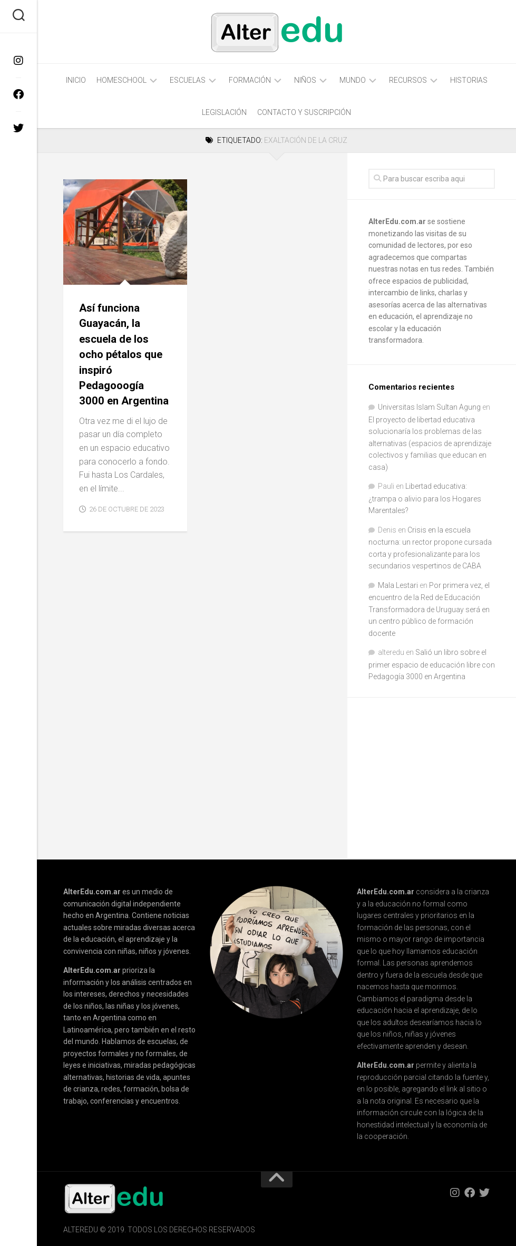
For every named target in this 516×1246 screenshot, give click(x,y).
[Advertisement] (442, 779)
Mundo (352, 80)
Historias (469, 80)
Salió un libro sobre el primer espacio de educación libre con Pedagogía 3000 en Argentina (431, 664)
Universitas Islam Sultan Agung (429, 407)
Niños (305, 80)
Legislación (224, 112)
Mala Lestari (398, 585)
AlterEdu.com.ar (397, 221)
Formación (250, 80)
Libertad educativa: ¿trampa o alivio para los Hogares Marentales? (424, 498)
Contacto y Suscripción (304, 112)
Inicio (76, 80)
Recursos (408, 80)
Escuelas (188, 80)
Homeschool (121, 80)
